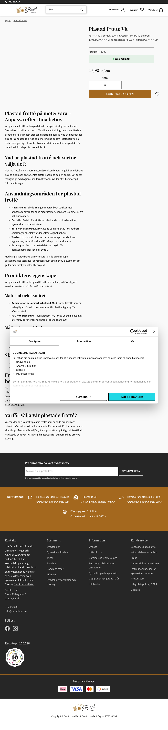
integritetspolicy (71, 478)
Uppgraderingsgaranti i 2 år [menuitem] (104, 578)
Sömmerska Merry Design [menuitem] (103, 558)
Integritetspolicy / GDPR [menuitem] (144, 584)
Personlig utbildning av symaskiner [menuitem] (101, 566)
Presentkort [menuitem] (137, 578)
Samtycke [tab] (35, 341)
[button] (136, 10)
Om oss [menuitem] (93, 547)
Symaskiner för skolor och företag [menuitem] (61, 582)
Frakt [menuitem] (134, 558)
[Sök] (79, 10)
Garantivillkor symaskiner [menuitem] (145, 563)
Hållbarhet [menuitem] (95, 584)
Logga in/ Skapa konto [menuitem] (143, 547)
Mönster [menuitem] (51, 574)
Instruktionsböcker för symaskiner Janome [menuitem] (143, 571)
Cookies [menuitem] (135, 590)
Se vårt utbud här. (24, 584)
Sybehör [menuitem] (51, 563)
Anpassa (83, 396)
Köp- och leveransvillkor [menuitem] (144, 552)
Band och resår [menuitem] (55, 569)
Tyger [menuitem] (50, 558)
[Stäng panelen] (154, 331)
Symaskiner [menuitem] (53, 547)
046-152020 (14, 2)
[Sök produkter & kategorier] (65, 10)
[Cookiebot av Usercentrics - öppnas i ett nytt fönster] (132, 331)
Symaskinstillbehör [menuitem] (57, 552)
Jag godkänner (132, 396)
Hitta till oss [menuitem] (95, 552)
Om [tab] (133, 341)
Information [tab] (84, 341)
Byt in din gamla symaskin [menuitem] (103, 573)
